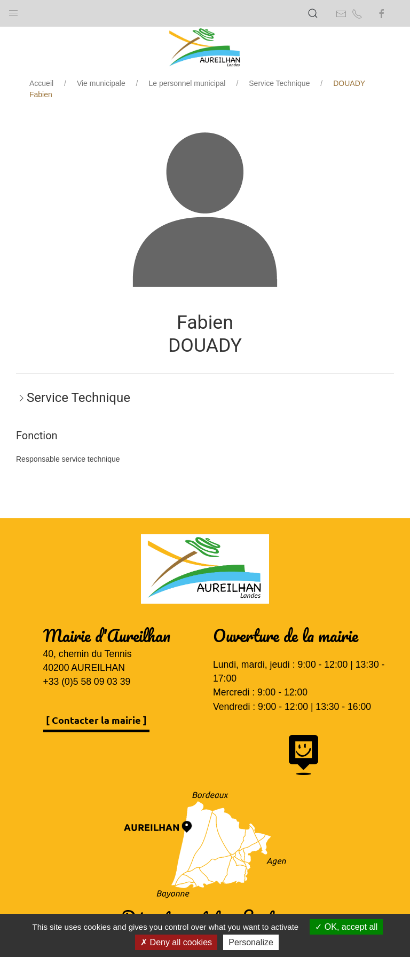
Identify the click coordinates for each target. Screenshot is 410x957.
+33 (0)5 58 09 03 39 (87, 681)
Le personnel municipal (187, 83)
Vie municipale (101, 83)
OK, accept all (346, 926)
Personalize (250, 942)
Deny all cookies (176, 942)
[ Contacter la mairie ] (96, 720)
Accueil (41, 83)
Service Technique (279, 83)
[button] (13, 11)
